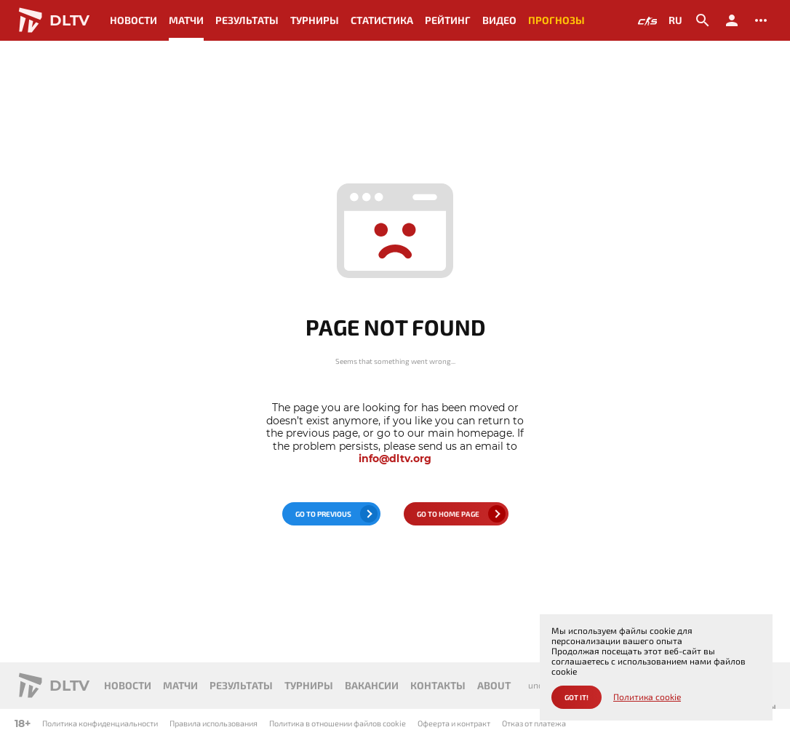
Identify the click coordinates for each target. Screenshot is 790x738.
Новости (133, 20)
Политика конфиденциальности (100, 723)
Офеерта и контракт (454, 723)
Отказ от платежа (534, 723)
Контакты (438, 685)
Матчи (186, 20)
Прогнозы (556, 20)
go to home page (448, 513)
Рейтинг (448, 20)
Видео (499, 20)
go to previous (323, 513)
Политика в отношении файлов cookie (337, 723)
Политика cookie (647, 697)
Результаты (247, 20)
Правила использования (213, 723)
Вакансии (372, 685)
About (494, 685)
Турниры (314, 20)
